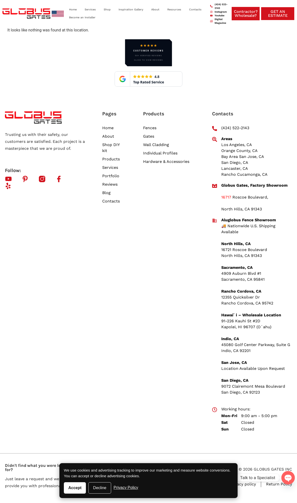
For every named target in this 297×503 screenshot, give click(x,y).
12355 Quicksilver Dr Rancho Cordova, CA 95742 (247, 300)
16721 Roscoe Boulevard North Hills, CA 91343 (244, 252)
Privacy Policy (126, 487)
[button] (148, 52)
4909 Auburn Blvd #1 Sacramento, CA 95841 (243, 276)
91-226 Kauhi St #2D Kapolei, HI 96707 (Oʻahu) (246, 324)
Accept (74, 488)
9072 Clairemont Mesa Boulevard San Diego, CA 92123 (253, 389)
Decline (99, 488)
